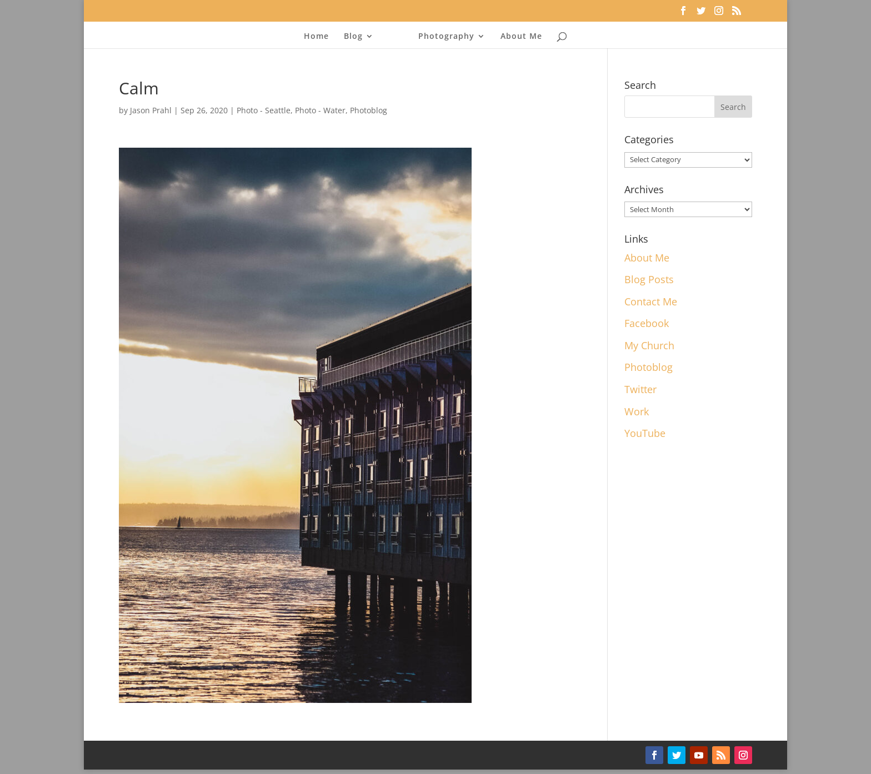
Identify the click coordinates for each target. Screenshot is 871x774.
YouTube (644, 433)
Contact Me (650, 301)
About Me (518, 36)
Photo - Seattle (264, 110)
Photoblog (368, 110)
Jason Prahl (151, 110)
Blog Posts (649, 279)
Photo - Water (320, 110)
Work (636, 411)
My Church (649, 345)
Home (319, 36)
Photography (443, 36)
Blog (356, 36)
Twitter (640, 389)
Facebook (646, 323)
